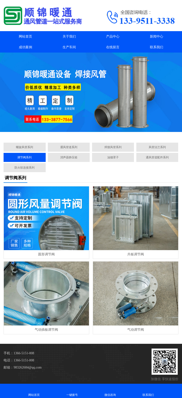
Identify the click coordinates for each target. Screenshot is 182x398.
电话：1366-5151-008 (19, 360)
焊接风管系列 (113, 147)
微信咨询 (110, 391)
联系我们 (156, 47)
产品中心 (112, 36)
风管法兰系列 (157, 147)
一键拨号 (72, 391)
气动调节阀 (135, 329)
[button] (87, 134)
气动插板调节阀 (46, 329)
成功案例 (25, 47)
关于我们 (69, 36)
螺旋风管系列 (24, 147)
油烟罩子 (113, 157)
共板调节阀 (135, 254)
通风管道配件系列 (157, 157)
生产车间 (69, 47)
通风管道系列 (68, 147)
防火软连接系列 (24, 167)
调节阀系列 (24, 157)
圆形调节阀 (46, 254)
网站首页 (25, 36)
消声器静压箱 (68, 157)
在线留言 (112, 47)
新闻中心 (156, 36)
